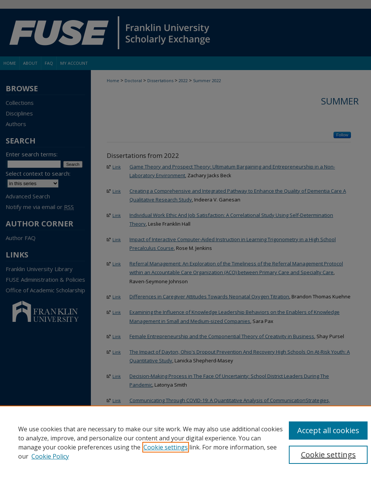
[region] (185, 442)
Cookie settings (165, 447)
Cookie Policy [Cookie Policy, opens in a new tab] (50, 456)
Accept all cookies (328, 430)
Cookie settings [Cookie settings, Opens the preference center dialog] (328, 454)
